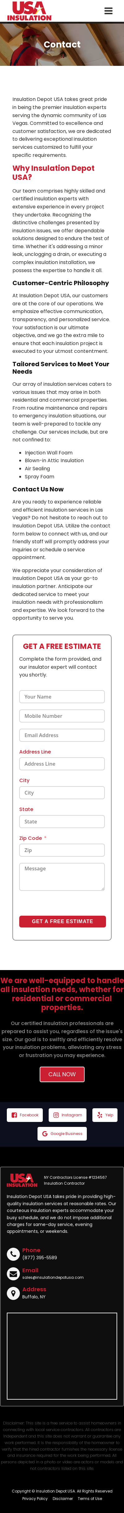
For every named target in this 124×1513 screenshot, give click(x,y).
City (24, 780)
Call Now (62, 1074)
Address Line (35, 751)
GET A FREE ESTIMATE (62, 921)
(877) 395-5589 (39, 1258)
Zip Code (30, 838)
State (26, 809)
